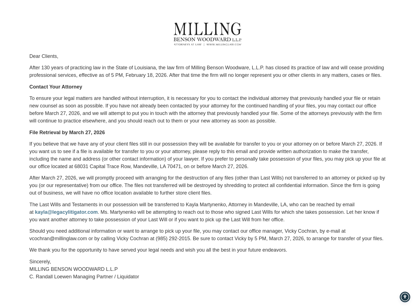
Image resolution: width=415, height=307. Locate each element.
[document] (207, 153)
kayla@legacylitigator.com (66, 212)
